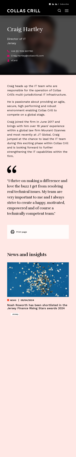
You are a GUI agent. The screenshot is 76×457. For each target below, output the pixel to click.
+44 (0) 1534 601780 (22, 51)
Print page (21, 233)
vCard (14, 60)
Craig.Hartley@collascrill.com (27, 55)
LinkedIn (53, 4)
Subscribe (64, 4)
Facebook (50, 4)
